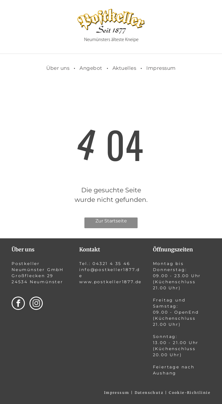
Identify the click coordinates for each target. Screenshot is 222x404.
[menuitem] (58, 68)
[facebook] (18, 304)
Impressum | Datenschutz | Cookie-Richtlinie (157, 392)
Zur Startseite (111, 221)
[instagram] (36, 304)
